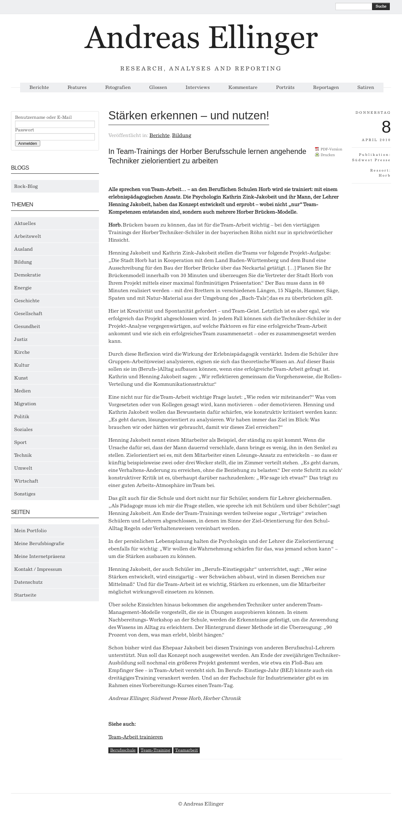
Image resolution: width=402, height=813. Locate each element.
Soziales (23, 429)
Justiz (21, 339)
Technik (23, 455)
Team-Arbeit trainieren (135, 737)
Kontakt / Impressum (38, 569)
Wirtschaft (26, 481)
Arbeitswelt (27, 236)
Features (77, 87)
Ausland (23, 249)
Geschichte (27, 300)
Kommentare (243, 87)
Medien (22, 391)
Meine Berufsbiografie (39, 543)
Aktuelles (25, 223)
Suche (381, 6)
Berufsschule (123, 750)
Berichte (39, 87)
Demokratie (27, 275)
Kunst (21, 378)
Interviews (198, 87)
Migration (25, 404)
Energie (23, 288)
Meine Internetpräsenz (39, 556)
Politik (21, 416)
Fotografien (118, 87)
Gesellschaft (28, 313)
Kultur (22, 365)
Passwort (24, 130)
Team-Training (155, 750)
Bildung (23, 262)
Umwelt (23, 468)
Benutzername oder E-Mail (43, 117)
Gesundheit (27, 326)
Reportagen (326, 87)
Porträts (285, 87)
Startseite (25, 595)
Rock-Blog (26, 186)
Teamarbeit (186, 750)
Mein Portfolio (30, 530)
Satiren (365, 87)
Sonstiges (24, 494)
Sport (20, 442)
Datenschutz (28, 582)
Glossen (158, 87)
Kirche (22, 352)
